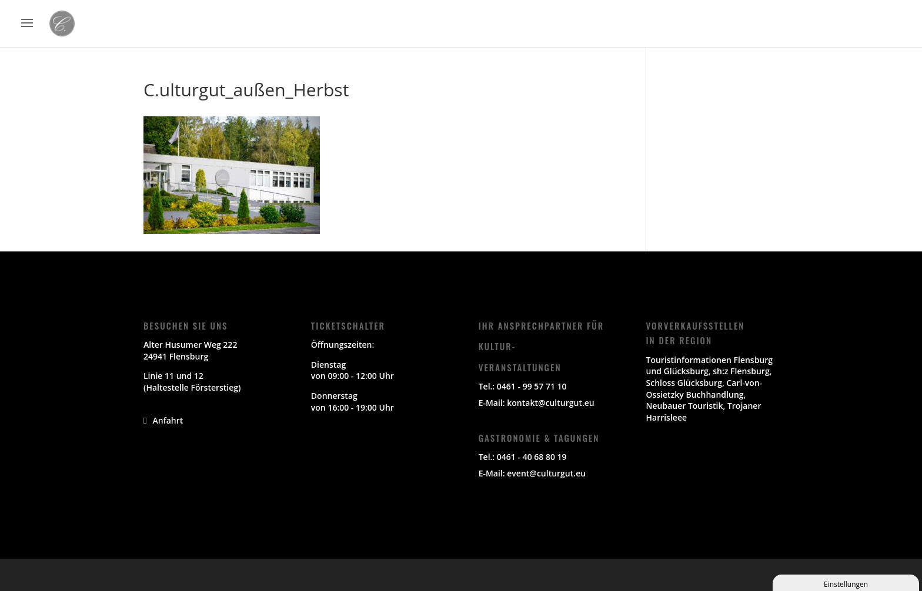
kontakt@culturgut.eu (550, 402)
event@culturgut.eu (546, 473)
